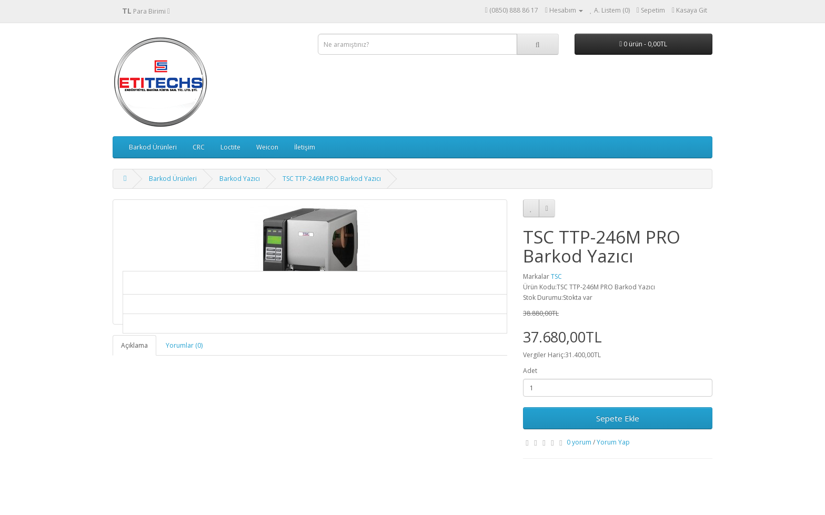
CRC (199, 147)
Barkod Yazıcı (239, 178)
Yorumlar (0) (184, 345)
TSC (556, 276)
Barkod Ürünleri (153, 147)
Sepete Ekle (617, 418)
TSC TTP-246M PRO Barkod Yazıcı (332, 178)
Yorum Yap (613, 442)
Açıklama (134, 345)
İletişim (304, 147)
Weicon (267, 147)
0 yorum (579, 442)
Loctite (230, 147)
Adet (530, 370)
